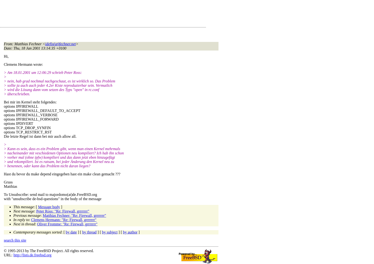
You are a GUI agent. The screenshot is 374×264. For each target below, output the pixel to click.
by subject (110, 232)
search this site (15, 240)
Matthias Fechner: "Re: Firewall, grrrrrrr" (74, 215)
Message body (49, 207)
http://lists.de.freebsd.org (32, 255)
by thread (89, 232)
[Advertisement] (90, 14)
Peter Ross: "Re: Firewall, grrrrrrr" (62, 211)
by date (71, 232)
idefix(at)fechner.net (60, 44)
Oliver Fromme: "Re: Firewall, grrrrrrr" (67, 224)
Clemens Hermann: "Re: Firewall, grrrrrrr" (64, 220)
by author (130, 232)
